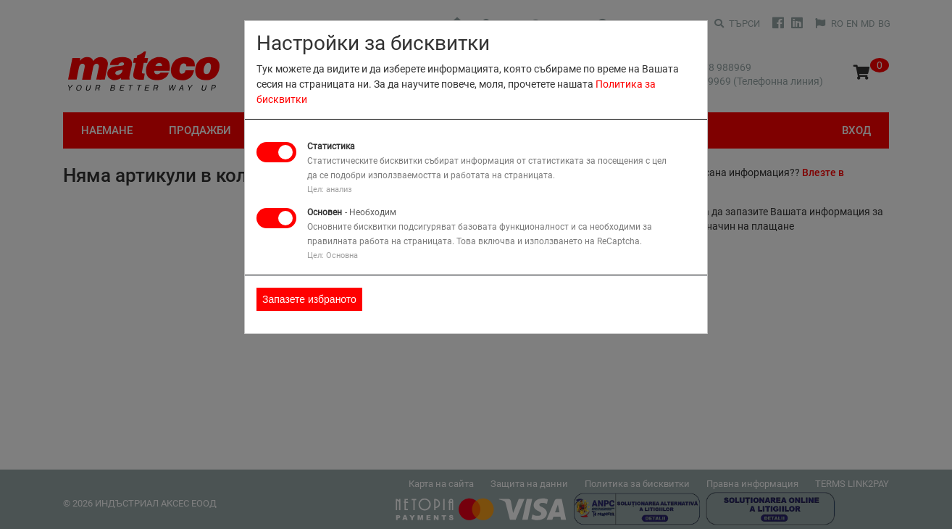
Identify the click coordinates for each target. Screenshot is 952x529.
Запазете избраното (309, 299)
